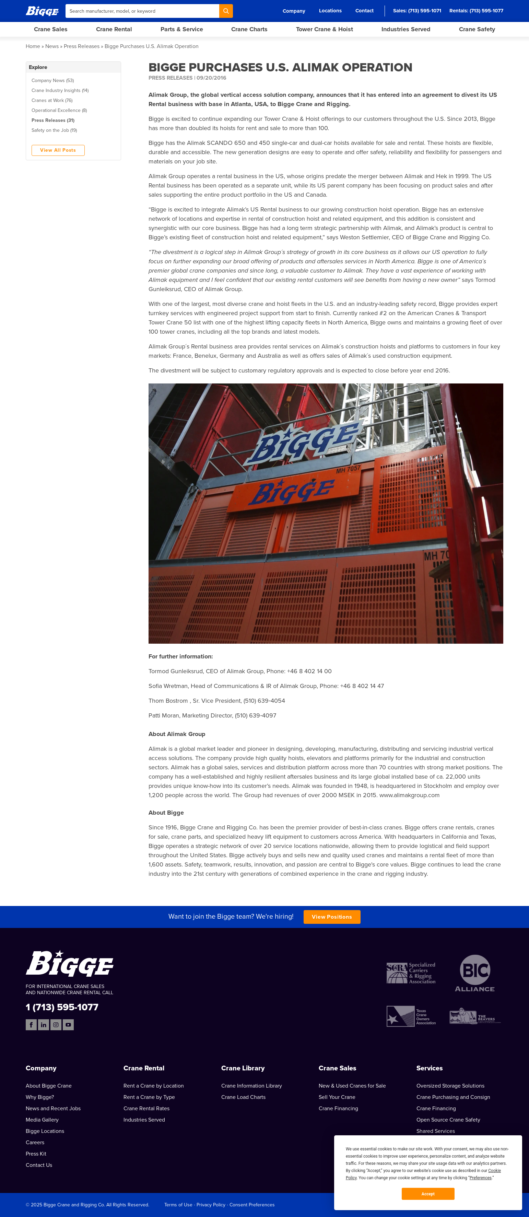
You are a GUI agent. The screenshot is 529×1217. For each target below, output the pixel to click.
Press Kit (36, 1153)
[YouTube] (68, 1024)
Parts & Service (182, 29)
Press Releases (81, 46)
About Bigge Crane (49, 1085)
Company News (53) (53, 80)
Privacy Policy (211, 1205)
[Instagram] (55, 1024)
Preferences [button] (481, 1177)
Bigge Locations (45, 1131)
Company (294, 11)
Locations (330, 11)
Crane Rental (114, 29)
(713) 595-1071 (424, 11)
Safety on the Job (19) (54, 130)
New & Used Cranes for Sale (352, 1085)
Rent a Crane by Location (154, 1085)
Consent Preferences (252, 1205)
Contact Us (39, 1165)
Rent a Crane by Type (149, 1097)
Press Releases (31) (53, 120)
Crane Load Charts (243, 1097)
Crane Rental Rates (146, 1108)
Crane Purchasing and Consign (453, 1097)
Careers (35, 1142)
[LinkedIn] (43, 1024)
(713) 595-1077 (486, 11)
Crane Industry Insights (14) (60, 90)
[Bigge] (42, 11)
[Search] (226, 11)
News (52, 46)
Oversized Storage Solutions (450, 1085)
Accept (428, 1194)
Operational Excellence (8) (59, 110)
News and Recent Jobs (53, 1108)
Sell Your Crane (337, 1097)
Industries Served (406, 29)
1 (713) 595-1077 (62, 1006)
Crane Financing (338, 1108)
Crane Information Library (251, 1085)
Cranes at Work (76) (52, 100)
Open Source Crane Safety (448, 1119)
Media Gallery (42, 1119)
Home (33, 46)
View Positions (332, 917)
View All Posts (58, 150)
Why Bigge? (40, 1097)
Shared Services (435, 1131)
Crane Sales (51, 29)
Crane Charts (249, 29)
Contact (364, 11)
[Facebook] (31, 1024)
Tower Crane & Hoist (324, 29)
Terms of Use (178, 1205)
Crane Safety (477, 29)
